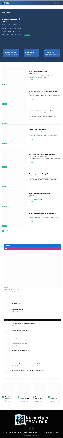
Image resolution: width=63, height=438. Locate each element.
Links (57, 432)
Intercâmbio (48, 2)
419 (27, 401)
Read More (31, 79)
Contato (31, 432)
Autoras (14, 432)
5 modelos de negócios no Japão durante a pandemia (31, 51)
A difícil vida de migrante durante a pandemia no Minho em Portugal (11, 51)
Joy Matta (7, 400)
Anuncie (26, 432)
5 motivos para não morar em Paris (40, 193)
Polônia (6, 287)
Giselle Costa (8, 54)
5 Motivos (27, 35)
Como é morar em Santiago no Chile (19, 343)
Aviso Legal (38, 432)
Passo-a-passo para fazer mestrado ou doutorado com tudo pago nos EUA (27, 370)
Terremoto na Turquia (16, 303)
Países (37, 2)
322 (40, 401)
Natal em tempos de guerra (17, 309)
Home (12, 2)
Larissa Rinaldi (49, 54)
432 (9, 401)
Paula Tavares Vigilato (7, 24)
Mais (42, 2)
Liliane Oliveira (32, 73)
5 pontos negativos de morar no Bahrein (41, 111)
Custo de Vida (31, 2)
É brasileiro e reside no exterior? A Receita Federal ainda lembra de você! (27, 363)
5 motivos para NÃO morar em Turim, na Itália (43, 91)
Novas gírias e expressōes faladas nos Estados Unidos (23, 297)
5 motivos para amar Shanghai (38, 174)
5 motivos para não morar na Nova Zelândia (42, 213)
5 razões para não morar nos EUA (39, 129)
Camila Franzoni (33, 93)
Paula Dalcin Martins (55, 400)
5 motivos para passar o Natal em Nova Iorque (51, 51)
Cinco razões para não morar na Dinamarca (21, 357)
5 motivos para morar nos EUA (38, 71)
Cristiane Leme (39, 400)
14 (11, 230)
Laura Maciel (32, 195)
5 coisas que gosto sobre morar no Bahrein (42, 154)
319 (58, 401)
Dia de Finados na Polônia (11, 289)
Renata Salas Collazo (25, 400)
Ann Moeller (7, 291)
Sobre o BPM (17, 2)
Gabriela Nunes (32, 215)
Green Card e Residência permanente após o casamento (23, 323)
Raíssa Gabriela (33, 112)
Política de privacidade (48, 432)
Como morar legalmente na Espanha (19, 330)
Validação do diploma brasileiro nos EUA (20, 350)
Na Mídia (20, 432)
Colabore (24, 2)
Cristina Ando (28, 54)
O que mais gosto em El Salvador (11, 20)
